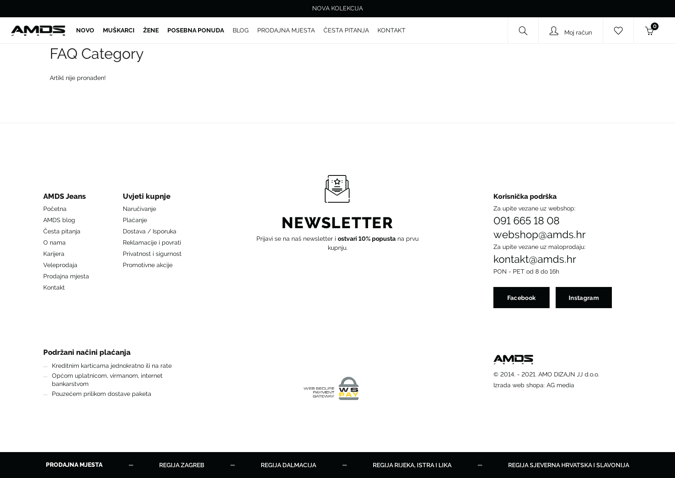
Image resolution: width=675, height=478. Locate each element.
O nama (54, 242)
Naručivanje (139, 208)
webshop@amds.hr (539, 235)
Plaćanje (135, 220)
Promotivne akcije (148, 264)
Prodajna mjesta (66, 276)
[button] (66, 198)
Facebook (521, 297)
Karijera (53, 253)
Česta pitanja (61, 231)
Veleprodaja (60, 264)
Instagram (584, 297)
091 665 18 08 (526, 221)
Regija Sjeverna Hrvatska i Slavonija (568, 465)
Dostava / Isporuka (149, 231)
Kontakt (54, 287)
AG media (560, 385)
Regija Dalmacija (288, 465)
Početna (55, 208)
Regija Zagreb (181, 465)
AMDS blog (59, 220)
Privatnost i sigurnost (152, 253)
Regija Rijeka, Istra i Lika (412, 465)
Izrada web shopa (518, 385)
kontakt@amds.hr (534, 259)
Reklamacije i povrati (152, 242)
